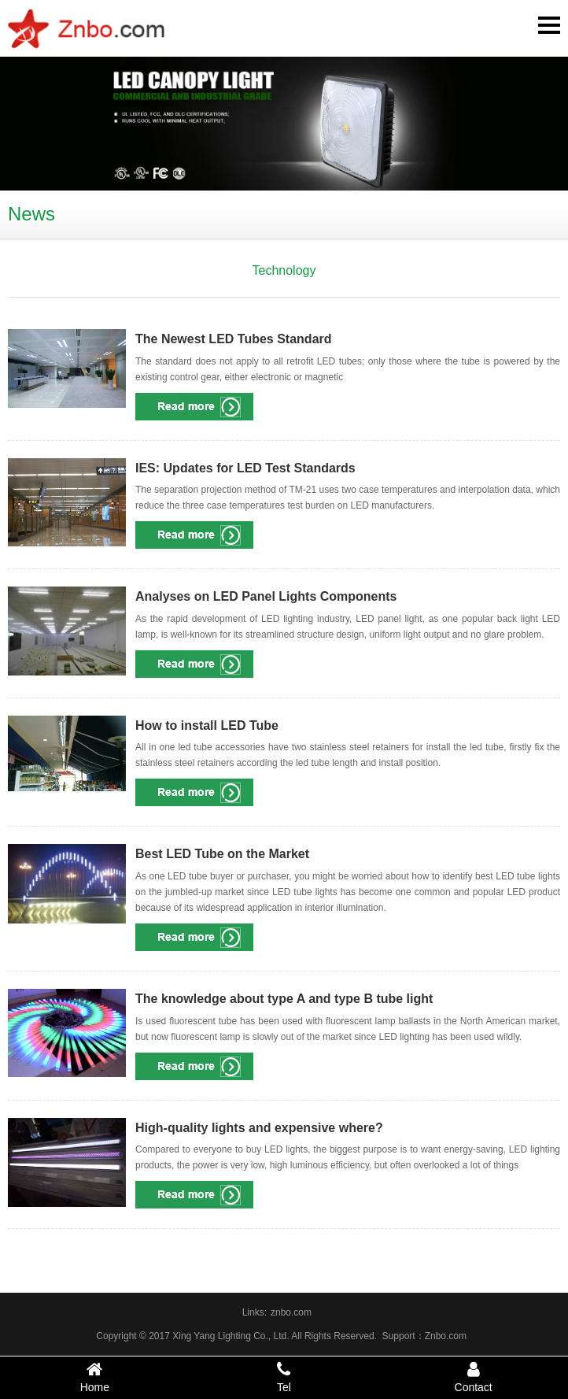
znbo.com (291, 1312)
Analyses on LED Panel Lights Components (266, 596)
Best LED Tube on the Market (222, 853)
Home (95, 1376)
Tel (284, 1376)
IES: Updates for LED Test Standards (245, 468)
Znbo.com (446, 1336)
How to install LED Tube (206, 725)
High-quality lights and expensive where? (259, 1127)
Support (398, 1336)
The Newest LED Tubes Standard (233, 339)
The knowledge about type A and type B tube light (284, 998)
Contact (473, 1376)
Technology (284, 270)
